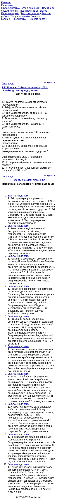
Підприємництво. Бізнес (33, 10)
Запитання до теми (18, 195)
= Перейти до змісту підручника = (28, 180)
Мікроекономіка (10, 8)
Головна (5, 19)
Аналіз (36, 16)
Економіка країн (10, 13)
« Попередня (8, 82)
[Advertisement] (28, 49)
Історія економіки (30, 8)
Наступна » (49, 82)
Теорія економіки (20, 16)
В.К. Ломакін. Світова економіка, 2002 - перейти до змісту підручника (25, 89)
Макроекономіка (30, 13)
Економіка (7, 5)
